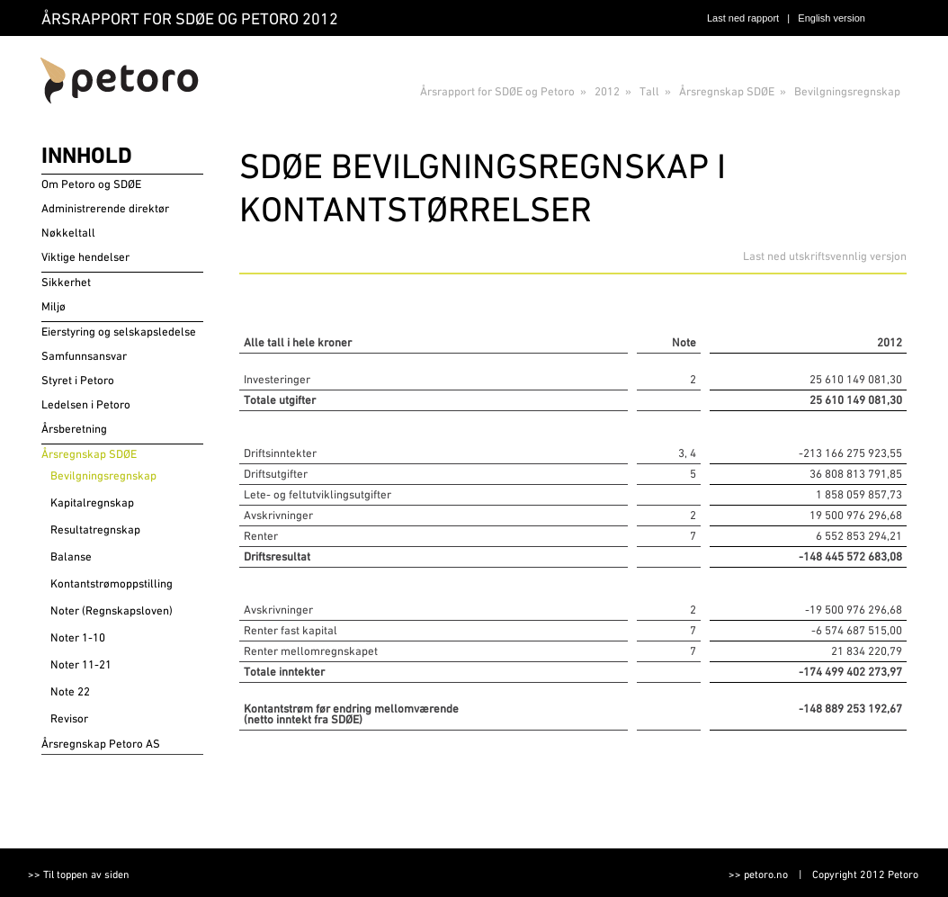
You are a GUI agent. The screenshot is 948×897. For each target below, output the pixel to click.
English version (831, 18)
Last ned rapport (743, 18)
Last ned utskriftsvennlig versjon (825, 256)
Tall (649, 91)
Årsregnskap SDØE (726, 91)
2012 (607, 91)
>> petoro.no (758, 874)
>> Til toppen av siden (79, 874)
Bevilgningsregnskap (847, 91)
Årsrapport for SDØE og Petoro (497, 91)
